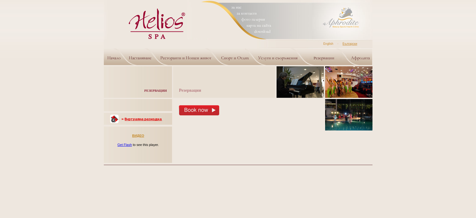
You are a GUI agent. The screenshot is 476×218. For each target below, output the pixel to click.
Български (349, 43)
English (328, 43)
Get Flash (124, 145)
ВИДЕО (138, 135)
